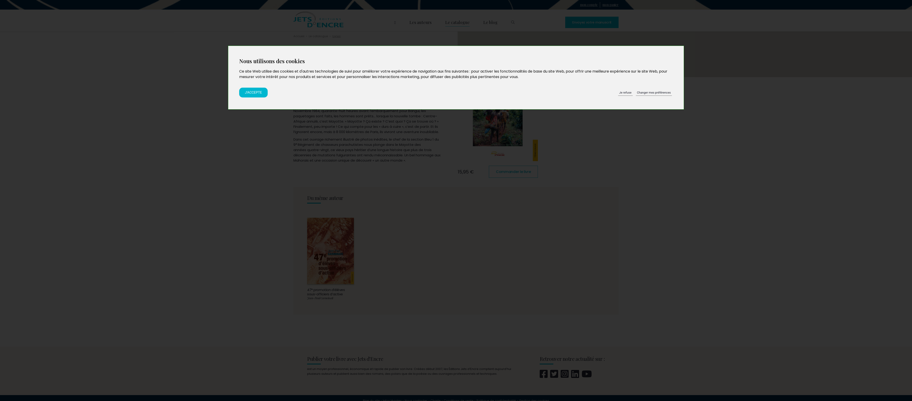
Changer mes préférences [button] (654, 92)
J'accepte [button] (253, 92)
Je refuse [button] (625, 92)
